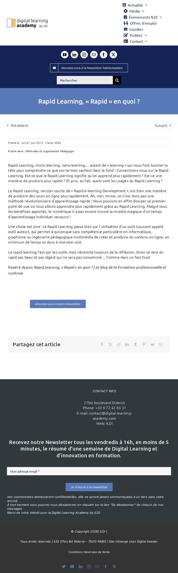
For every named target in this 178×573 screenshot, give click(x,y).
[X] (110, 344)
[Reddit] (118, 344)
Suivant (161, 125)
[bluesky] (64, 566)
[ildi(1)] (46, 398)
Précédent (19, 125)
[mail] (94, 54)
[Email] (161, 344)
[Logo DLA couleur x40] (27, 20)
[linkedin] (74, 54)
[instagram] (84, 54)
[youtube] (64, 54)
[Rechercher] (85, 80)
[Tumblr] (135, 344)
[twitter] (113, 54)
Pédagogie (67, 151)
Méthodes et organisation (42, 151)
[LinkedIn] (127, 344)
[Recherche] (117, 80)
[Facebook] (102, 344)
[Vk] (152, 344)
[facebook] (103, 54)
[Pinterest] (144, 344)
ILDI (109, 423)
